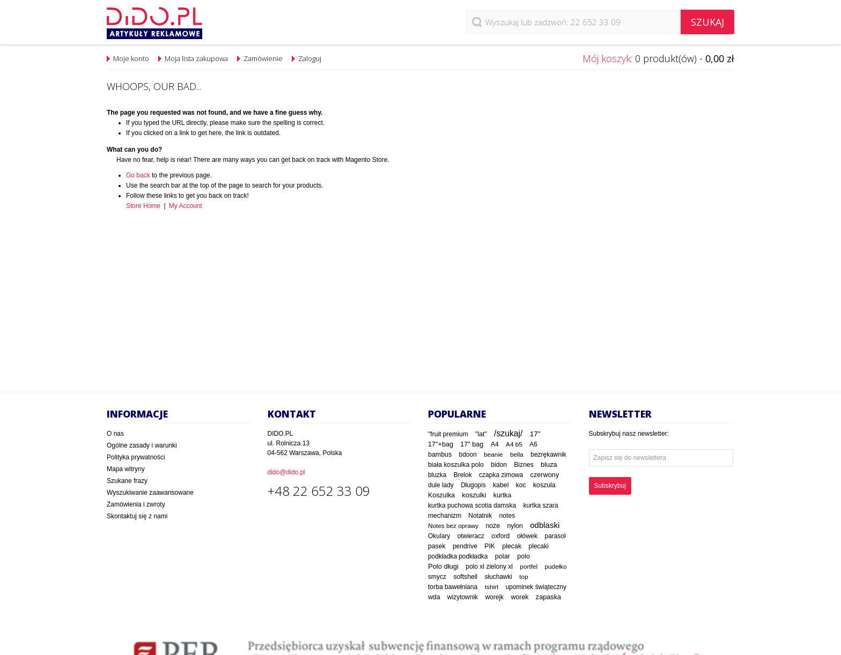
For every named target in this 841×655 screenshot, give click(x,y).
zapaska (548, 597)
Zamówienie (263, 58)
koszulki (474, 495)
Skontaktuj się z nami (137, 516)
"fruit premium (448, 434)
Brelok (463, 475)
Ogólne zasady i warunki (142, 445)
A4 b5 (514, 444)
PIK (489, 546)
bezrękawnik (548, 454)
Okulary (439, 536)
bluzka (437, 475)
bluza (549, 464)
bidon (499, 464)
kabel (501, 485)
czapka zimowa (501, 475)
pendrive (465, 546)
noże (492, 526)
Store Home (143, 206)
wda (434, 597)
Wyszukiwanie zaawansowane (150, 492)
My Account (185, 206)
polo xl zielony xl (489, 566)
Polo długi (443, 566)
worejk (494, 597)
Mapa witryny (126, 469)
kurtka (502, 495)
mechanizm (444, 515)
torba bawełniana (452, 587)
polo (523, 556)
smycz (437, 576)
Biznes (523, 464)
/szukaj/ (508, 433)
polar (502, 556)
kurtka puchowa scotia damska (472, 505)
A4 (495, 444)
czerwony (544, 475)
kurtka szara (540, 505)
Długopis (473, 485)
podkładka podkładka (458, 556)
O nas (115, 433)
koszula (544, 485)
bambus (440, 454)
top (523, 576)
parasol (555, 536)
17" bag (471, 444)
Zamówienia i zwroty (136, 504)
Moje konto (131, 58)
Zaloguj (309, 58)
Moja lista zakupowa (196, 58)
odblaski (544, 525)
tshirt (492, 587)
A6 (533, 444)
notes (507, 515)
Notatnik (480, 515)
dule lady (441, 485)
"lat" (481, 434)
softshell (465, 576)
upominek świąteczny (536, 587)
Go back (138, 175)
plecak (511, 546)
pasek (437, 546)
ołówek (527, 536)
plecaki (539, 546)
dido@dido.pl (286, 472)
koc (521, 485)
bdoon (468, 454)
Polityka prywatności (136, 457)
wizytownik (462, 597)
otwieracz (471, 536)
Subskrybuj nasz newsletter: (629, 433)
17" (535, 434)
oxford (500, 536)
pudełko (556, 566)
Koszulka (441, 495)
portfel (528, 566)
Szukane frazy (127, 481)
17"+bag (440, 444)
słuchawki (498, 576)
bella (516, 454)
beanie (493, 454)
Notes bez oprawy (453, 525)
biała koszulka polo (456, 464)
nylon (515, 526)
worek (519, 597)
